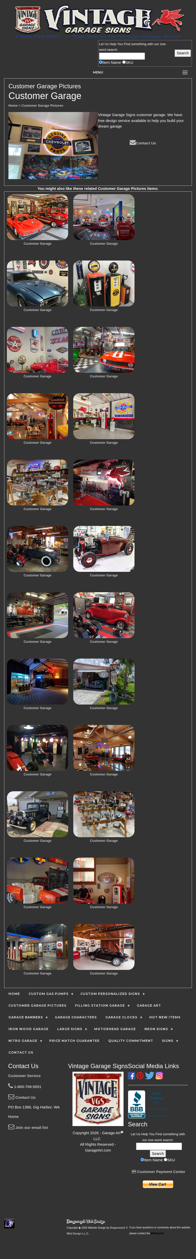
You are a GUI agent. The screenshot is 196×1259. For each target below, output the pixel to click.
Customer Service (24, 1075)
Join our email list (28, 1127)
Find (127, 44)
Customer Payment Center (158, 1171)
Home (13, 1116)
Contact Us (143, 143)
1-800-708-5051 (24, 1086)
